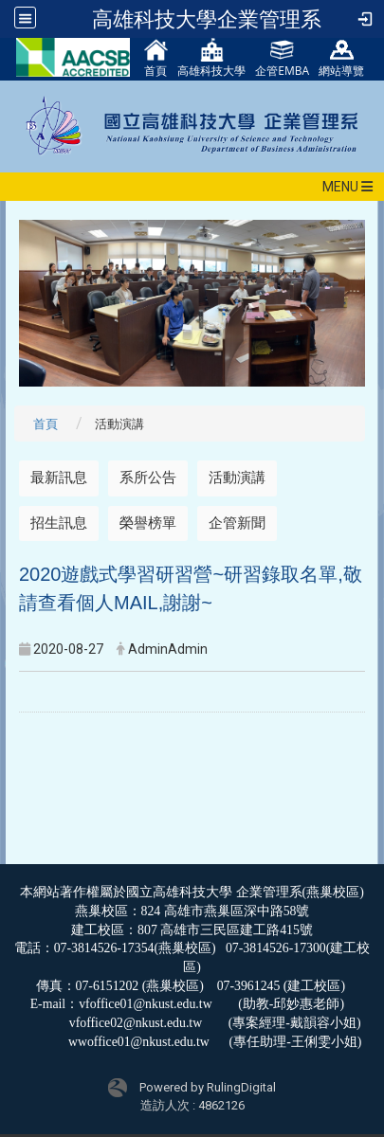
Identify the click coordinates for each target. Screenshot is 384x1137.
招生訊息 (58, 523)
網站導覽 (341, 58)
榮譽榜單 (147, 523)
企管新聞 (237, 523)
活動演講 (237, 477)
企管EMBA (282, 58)
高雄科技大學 (211, 58)
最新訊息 (58, 477)
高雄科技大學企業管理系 (206, 19)
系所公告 (147, 477)
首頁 (156, 58)
